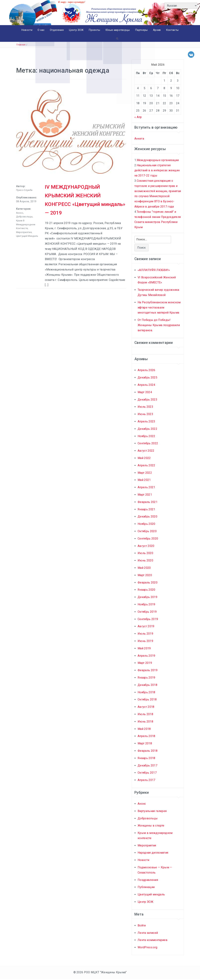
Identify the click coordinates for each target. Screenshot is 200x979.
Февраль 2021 (147, 502)
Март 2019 (145, 663)
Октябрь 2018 (147, 699)
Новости (26, 30)
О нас (40, 30)
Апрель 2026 (146, 370)
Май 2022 (144, 458)
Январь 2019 (146, 677)
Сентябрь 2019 (148, 619)
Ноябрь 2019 (146, 604)
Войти (142, 925)
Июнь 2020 (145, 560)
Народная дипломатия (153, 853)
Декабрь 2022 (147, 429)
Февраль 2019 (147, 670)
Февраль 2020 (147, 582)
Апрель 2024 (146, 385)
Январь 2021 (146, 509)
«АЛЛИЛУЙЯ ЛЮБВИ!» (154, 270)
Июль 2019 (145, 634)
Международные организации (158, 160)
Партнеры (142, 30)
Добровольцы (24, 216)
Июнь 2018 (145, 721)
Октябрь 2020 (147, 531)
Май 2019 (144, 648)
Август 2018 (146, 707)
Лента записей (148, 933)
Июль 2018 (145, 714)
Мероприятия (24, 232)
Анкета (139, 138)
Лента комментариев (152, 940)
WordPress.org (147, 947)
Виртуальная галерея (152, 811)
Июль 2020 (145, 553)
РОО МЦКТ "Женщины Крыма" (105, 972)
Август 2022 (146, 451)
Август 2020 (146, 546)
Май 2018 (144, 729)
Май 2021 (144, 480)
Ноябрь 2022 (146, 436)
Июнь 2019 (145, 641)
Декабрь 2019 (147, 597)
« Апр (138, 117)
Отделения (56, 30)
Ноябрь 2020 (146, 524)
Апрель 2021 (146, 487)
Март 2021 (145, 494)
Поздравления (148, 880)
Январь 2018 (146, 758)
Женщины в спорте (151, 825)
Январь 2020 (146, 590)
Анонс (19, 213)
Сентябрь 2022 (148, 443)
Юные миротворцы (118, 30)
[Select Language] (180, 6)
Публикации (146, 887)
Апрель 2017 (146, 780)
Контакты (173, 30)
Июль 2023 (145, 407)
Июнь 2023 (145, 414)
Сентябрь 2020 (148, 538)
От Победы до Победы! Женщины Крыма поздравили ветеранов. (159, 325)
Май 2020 (144, 568)
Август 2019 (146, 626)
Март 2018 (145, 743)
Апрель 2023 (146, 421)
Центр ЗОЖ (76, 30)
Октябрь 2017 (147, 773)
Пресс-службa (24, 190)
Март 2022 (145, 473)
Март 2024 (145, 392)
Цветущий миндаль (27, 236)
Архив (157, 30)
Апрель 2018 (146, 736)
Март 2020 (145, 575)
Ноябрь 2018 (146, 692)
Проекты (94, 30)
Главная (21, 44)
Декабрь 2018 (147, 685)
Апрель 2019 (146, 656)
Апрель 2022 (146, 465)
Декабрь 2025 (147, 377)
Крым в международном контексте (25, 224)
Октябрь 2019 (147, 612)
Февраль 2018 (147, 751)
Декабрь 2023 (147, 399)
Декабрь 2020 (147, 516)
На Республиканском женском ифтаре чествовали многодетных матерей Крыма (159, 308)
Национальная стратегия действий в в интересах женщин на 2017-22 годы (157, 171)
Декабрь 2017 (147, 765)
